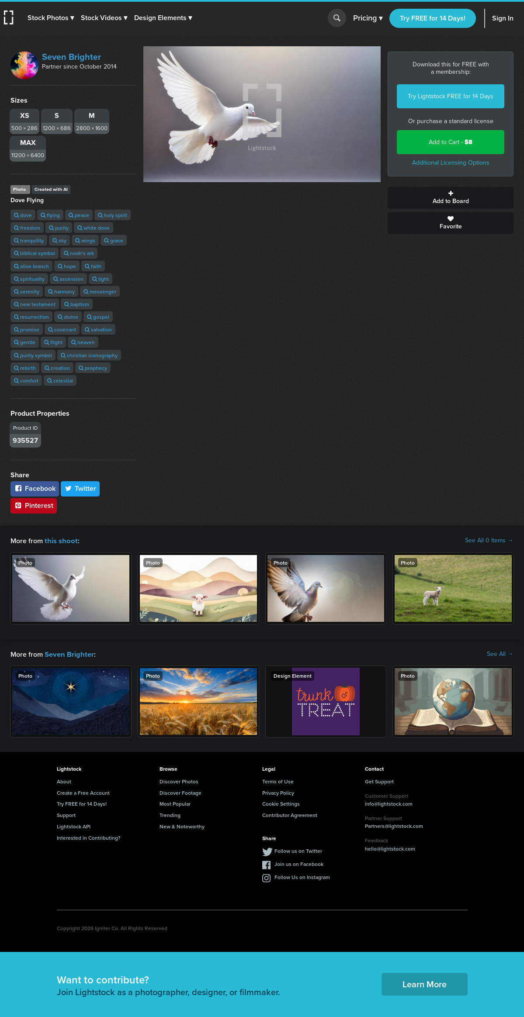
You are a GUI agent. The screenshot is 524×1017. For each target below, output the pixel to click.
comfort (26, 380)
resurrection (31, 317)
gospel (98, 317)
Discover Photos (179, 780)
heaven (83, 342)
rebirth (25, 368)
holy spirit (112, 215)
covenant (62, 329)
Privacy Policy (278, 792)
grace (113, 240)
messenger (99, 291)
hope (67, 266)
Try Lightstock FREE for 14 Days (450, 96)
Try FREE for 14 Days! (432, 18)
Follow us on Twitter (298, 850)
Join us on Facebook (298, 863)
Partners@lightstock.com (394, 825)
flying (50, 215)
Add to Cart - (450, 142)
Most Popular (175, 803)
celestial (60, 380)
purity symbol (33, 355)
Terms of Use (278, 780)
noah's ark (79, 253)
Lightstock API (73, 825)
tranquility (29, 240)
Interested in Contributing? (89, 837)
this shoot (60, 540)
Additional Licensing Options (450, 162)
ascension (68, 279)
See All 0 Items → (489, 540)
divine (68, 317)
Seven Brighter (71, 56)
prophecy (93, 368)
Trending (170, 814)
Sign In (503, 18)
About (64, 780)
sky (59, 240)
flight (53, 342)
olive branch (31, 266)
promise (26, 329)
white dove (93, 227)
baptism (76, 304)
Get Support (379, 780)
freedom (27, 227)
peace (79, 215)
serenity (26, 291)
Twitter (80, 488)
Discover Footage (180, 792)
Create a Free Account (83, 792)
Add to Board (450, 197)
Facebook (35, 488)
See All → (500, 653)
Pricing (367, 18)
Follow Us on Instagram (302, 876)
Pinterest (33, 505)
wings (85, 240)
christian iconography (89, 355)
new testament (35, 304)
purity (59, 227)
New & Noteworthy (182, 825)
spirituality (29, 279)
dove (23, 215)
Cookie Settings (281, 803)
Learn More (425, 983)
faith (93, 266)
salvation (98, 329)
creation (57, 368)
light (100, 279)
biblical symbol (34, 253)
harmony (61, 291)
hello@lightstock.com (390, 848)
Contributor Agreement (289, 814)
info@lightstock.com (389, 803)
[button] (51, 18)
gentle (24, 342)
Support (66, 814)
